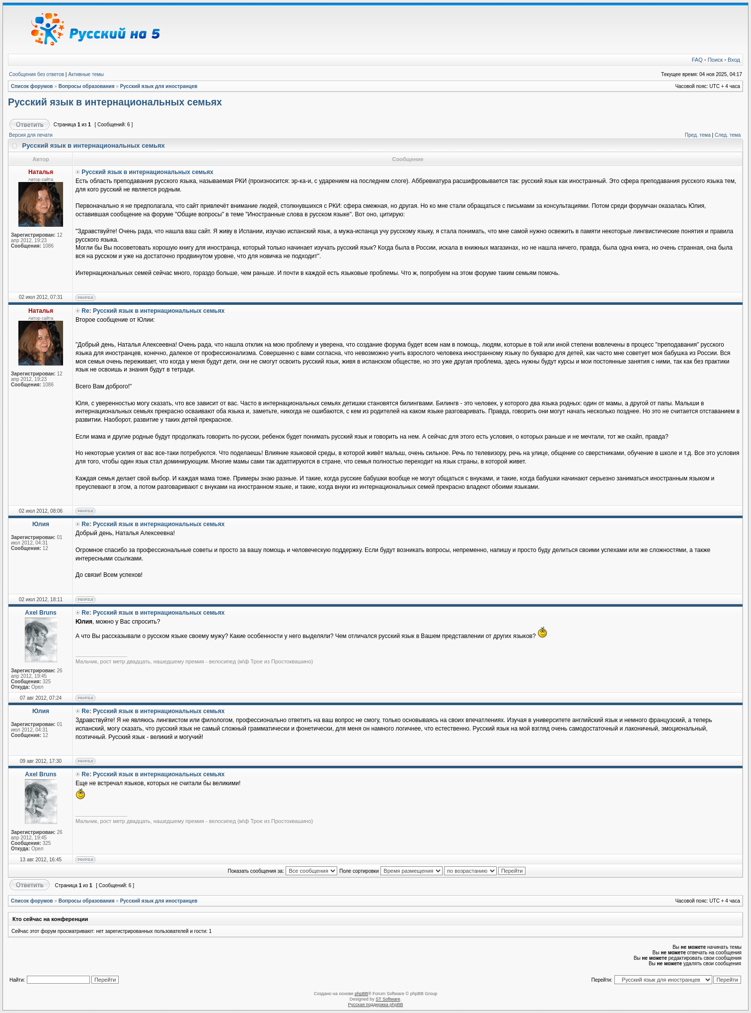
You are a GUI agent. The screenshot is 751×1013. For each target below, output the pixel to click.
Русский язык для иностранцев (159, 86)
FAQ (697, 60)
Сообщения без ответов (36, 74)
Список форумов (32, 86)
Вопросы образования (87, 86)
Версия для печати (31, 135)
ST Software (388, 999)
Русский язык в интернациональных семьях (115, 101)
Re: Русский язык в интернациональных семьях (153, 310)
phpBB (361, 993)
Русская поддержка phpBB (375, 1004)
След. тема (728, 135)
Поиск (715, 60)
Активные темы (86, 74)
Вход (734, 60)
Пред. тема (698, 135)
